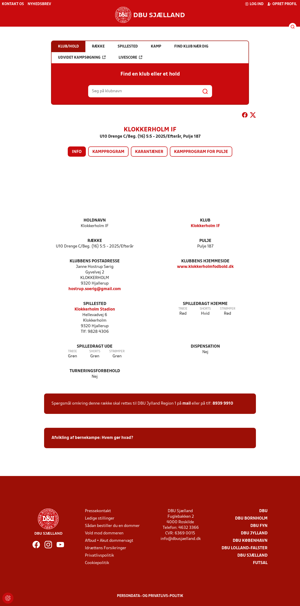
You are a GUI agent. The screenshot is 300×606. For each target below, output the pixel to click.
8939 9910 (223, 404)
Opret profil (282, 4)
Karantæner (149, 152)
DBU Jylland (254, 533)
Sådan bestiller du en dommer (112, 526)
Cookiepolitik (97, 563)
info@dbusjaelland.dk (181, 539)
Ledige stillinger (99, 518)
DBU (263, 511)
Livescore (130, 57)
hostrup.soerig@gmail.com (94, 289)
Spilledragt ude (95, 347)
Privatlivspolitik (99, 556)
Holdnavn (95, 220)
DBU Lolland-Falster (245, 548)
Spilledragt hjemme (205, 304)
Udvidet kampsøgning (82, 57)
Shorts (205, 308)
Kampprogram (108, 152)
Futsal (260, 563)
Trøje (182, 308)
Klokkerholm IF (205, 226)
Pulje (205, 241)
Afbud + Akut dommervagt (109, 541)
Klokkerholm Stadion (94, 309)
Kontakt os (13, 4)
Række (94, 241)
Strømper (227, 308)
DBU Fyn (259, 526)
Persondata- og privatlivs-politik (150, 596)
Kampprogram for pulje (201, 152)
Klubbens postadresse (95, 261)
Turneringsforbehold (95, 371)
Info (77, 152)
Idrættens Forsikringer (105, 548)
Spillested (94, 304)
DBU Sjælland (252, 556)
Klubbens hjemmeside (205, 261)
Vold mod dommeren (104, 533)
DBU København (250, 541)
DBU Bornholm (251, 518)
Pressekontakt (98, 511)
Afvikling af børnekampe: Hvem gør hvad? (92, 438)
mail (186, 404)
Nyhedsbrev (39, 4)
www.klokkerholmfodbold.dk (205, 267)
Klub (205, 220)
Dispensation (205, 347)
